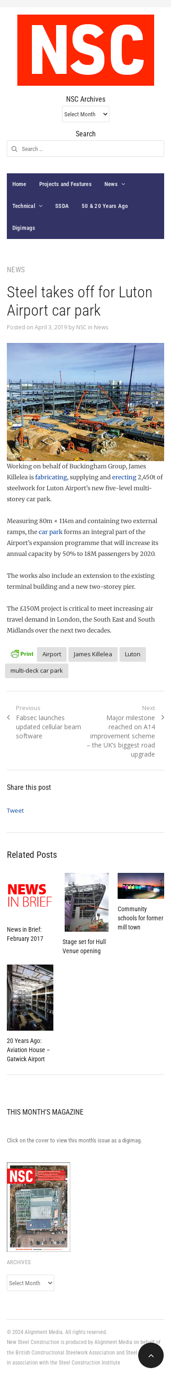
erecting (124, 477)
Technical (23, 205)
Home (19, 184)
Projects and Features (65, 184)
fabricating (51, 477)
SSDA (62, 205)
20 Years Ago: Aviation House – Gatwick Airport (28, 1050)
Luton (132, 654)
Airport (51, 654)
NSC (81, 327)
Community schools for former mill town (140, 918)
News (111, 184)
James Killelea (93, 654)
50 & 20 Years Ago (105, 205)
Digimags (24, 227)
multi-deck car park (36, 670)
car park (50, 532)
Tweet (15, 810)
